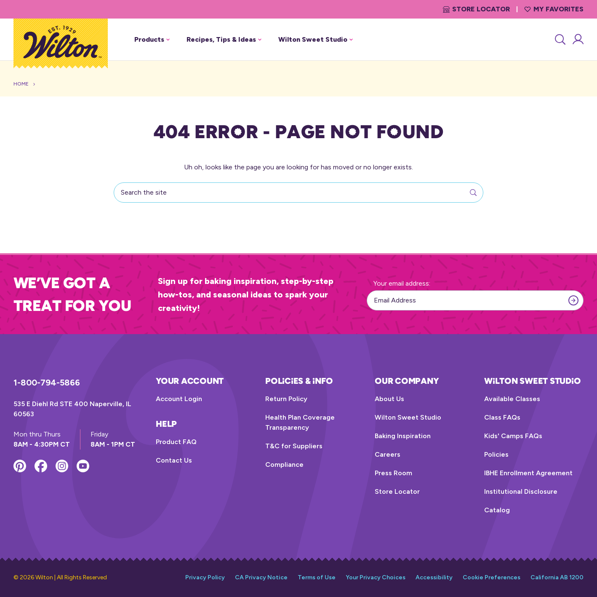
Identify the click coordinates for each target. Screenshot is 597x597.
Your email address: (401, 283)
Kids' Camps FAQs (513, 436)
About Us (389, 399)
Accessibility (434, 577)
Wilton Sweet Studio (408, 417)
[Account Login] (577, 39)
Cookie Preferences (491, 577)
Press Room (393, 473)
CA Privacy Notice (261, 577)
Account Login (179, 399)
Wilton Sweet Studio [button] (315, 39)
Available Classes (512, 399)
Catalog (497, 510)
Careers (387, 454)
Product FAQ (176, 442)
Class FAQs (502, 417)
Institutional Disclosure (520, 491)
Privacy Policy (205, 577)
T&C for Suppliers (293, 446)
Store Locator (476, 9)
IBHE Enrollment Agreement (528, 473)
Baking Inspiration (403, 436)
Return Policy (286, 399)
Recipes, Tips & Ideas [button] (224, 39)
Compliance (284, 464)
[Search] (559, 39)
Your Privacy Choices (375, 577)
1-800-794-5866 (46, 382)
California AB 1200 (557, 577)
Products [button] (152, 39)
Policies (496, 454)
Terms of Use (317, 577)
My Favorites (554, 9)
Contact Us (174, 460)
